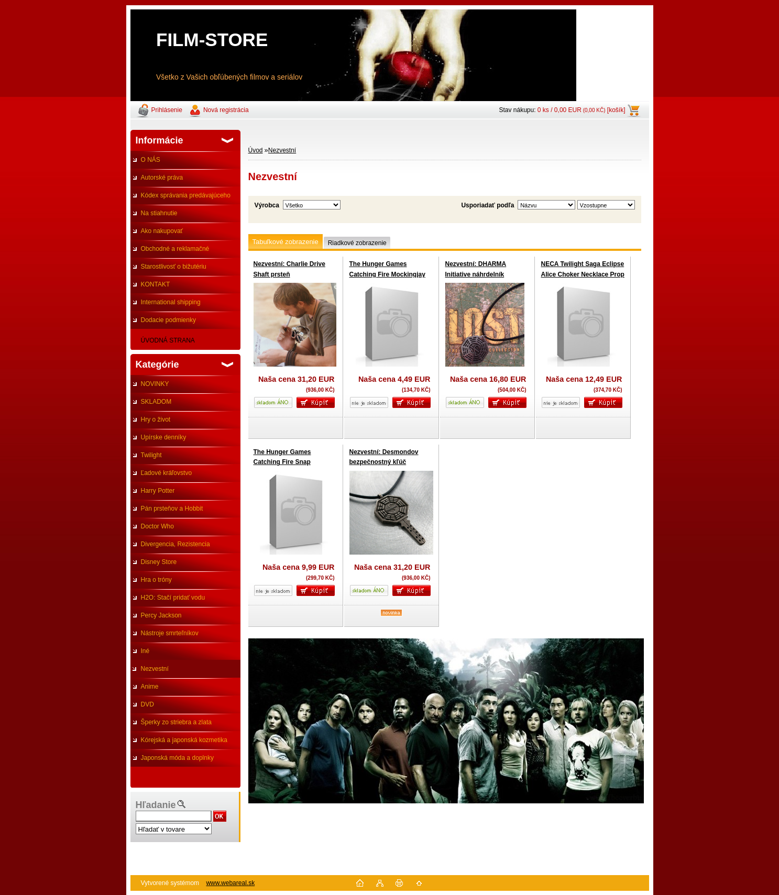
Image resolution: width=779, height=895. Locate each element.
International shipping (171, 302)
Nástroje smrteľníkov (170, 633)
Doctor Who (157, 526)
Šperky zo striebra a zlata (176, 722)
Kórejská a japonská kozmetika (184, 740)
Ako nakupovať (162, 231)
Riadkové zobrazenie (357, 243)
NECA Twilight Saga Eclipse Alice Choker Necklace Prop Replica (582, 274)
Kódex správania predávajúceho (186, 195)
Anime (150, 686)
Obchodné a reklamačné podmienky (170, 251)
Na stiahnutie (159, 213)
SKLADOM (156, 401)
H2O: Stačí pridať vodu (173, 597)
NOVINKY (155, 384)
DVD (147, 704)
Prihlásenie (166, 110)
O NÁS (150, 159)
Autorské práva (162, 177)
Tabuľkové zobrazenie (286, 242)
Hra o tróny (156, 579)
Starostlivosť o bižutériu (173, 266)
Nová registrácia (226, 110)
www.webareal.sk (230, 883)
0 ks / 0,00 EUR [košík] (581, 110)
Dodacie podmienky (168, 320)
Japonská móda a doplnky (177, 757)
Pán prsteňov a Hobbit (172, 508)
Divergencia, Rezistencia (175, 544)
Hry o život (156, 419)
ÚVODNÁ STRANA (168, 340)
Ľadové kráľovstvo (166, 473)
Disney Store (159, 562)
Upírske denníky (163, 437)
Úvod (255, 150)
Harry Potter (158, 490)
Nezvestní (155, 668)
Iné (145, 651)
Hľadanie (156, 805)
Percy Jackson (161, 615)
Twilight (151, 455)
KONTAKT (155, 284)
